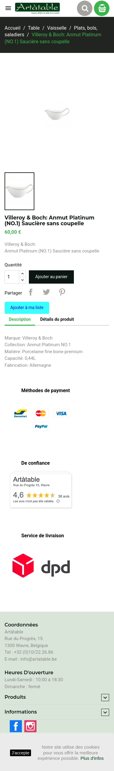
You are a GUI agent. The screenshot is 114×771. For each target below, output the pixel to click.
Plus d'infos (92, 758)
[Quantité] (12, 277)
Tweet (46, 292)
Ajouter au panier (51, 276)
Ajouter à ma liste (26, 307)
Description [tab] (20, 319)
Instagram (30, 726)
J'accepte (20, 752)
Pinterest (62, 292)
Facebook (16, 726)
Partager (31, 292)
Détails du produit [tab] (57, 319)
